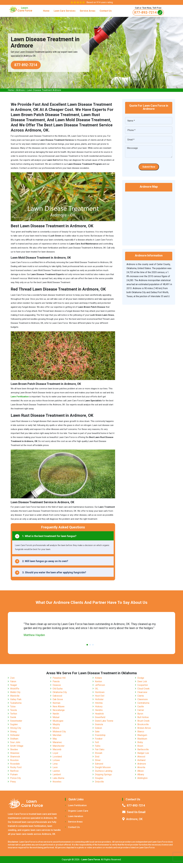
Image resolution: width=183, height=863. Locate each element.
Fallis (97, 745)
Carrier (140, 710)
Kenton (98, 681)
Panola (56, 681)
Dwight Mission (103, 767)
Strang (13, 731)
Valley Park (15, 699)
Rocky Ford (15, 767)
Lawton (56, 771)
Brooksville (143, 724)
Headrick (99, 713)
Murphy (56, 724)
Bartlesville (143, 749)
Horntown (100, 692)
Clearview (142, 692)
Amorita (141, 767)
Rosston (14, 760)
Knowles (57, 781)
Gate (97, 731)
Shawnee (14, 753)
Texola (13, 710)
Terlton (13, 713)
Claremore (142, 699)
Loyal (55, 753)
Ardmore (20, 90)
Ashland (141, 760)
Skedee (14, 749)
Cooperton (142, 685)
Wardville (14, 695)
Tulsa (12, 706)
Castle (140, 706)
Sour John (15, 742)
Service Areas (87, 10)
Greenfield (100, 717)
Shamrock (15, 756)
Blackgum (142, 735)
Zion (12, 678)
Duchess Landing (103, 771)
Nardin (56, 713)
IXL (96, 688)
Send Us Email (136, 812)
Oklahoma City (60, 692)
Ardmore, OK (134, 819)
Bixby (140, 742)
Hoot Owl (99, 695)
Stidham (14, 738)
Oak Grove (58, 699)
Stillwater (15, 735)
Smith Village (16, 745)
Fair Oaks (99, 749)
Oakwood (57, 695)
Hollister (99, 699)
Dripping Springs (103, 774)
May (55, 738)
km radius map (148, 216)
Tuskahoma (15, 703)
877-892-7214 (148, 12)
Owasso (57, 685)
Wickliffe (14, 688)
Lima (55, 763)
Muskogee (58, 720)
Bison (140, 745)
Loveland (57, 756)
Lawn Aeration (74, 816)
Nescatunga (58, 710)
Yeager (13, 685)
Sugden (14, 724)
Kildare (98, 678)
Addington (142, 778)
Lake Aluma (58, 778)
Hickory (99, 706)
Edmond (99, 763)
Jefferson (100, 685)
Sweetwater (16, 720)
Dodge (140, 678)
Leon (55, 767)
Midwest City (59, 731)
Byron (140, 713)
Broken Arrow (144, 728)
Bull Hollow (143, 717)
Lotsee (56, 760)
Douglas (99, 778)
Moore (56, 728)
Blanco (140, 731)
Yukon (13, 681)
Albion (140, 771)
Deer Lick (142, 681)
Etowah (98, 753)
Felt (97, 742)
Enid (97, 756)
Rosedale (15, 763)
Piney (13, 781)
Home (46, 10)
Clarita (140, 695)
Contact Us (106, 10)
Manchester (58, 745)
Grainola (99, 724)
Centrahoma (143, 703)
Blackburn (142, 738)
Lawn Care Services (64, 10)
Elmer (98, 760)
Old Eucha (57, 688)
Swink (13, 717)
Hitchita (99, 703)
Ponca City (15, 778)
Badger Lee (143, 753)
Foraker (99, 738)
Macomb (57, 749)
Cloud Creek (143, 688)
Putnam (14, 774)
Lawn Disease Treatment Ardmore (44, 90)
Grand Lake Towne (104, 720)
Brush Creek (143, 720)
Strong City (15, 728)
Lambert (57, 774)
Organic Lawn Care (76, 810)
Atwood (141, 756)
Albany (140, 774)
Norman (56, 703)
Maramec (57, 742)
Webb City (15, 692)
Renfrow (14, 771)
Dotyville (99, 781)
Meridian (57, 735)
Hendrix (99, 710)
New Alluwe (58, 706)
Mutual (56, 717)
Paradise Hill (59, 678)
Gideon (98, 728)
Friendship (100, 735)
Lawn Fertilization (76, 805)
